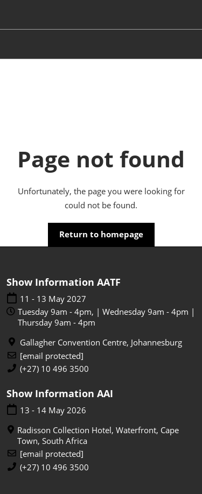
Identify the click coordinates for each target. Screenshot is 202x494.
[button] (101, 234)
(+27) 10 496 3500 (54, 369)
